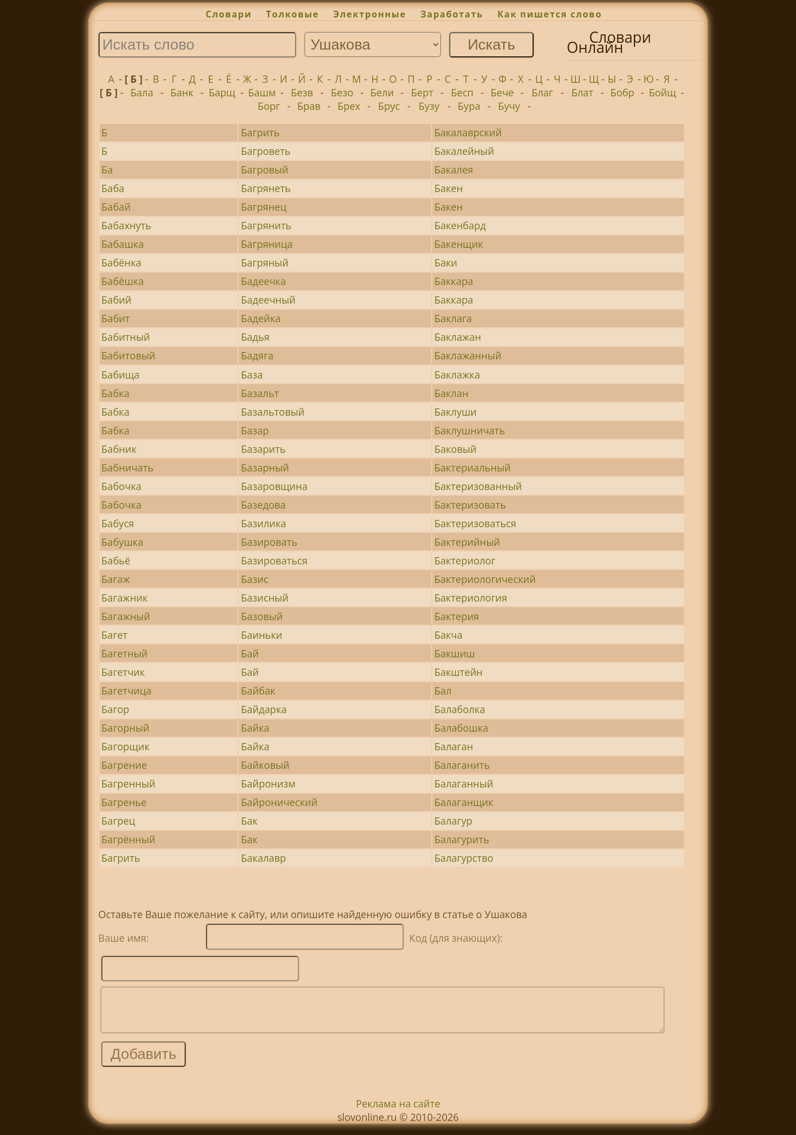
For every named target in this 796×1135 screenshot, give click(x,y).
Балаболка (459, 709)
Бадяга (257, 355)
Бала (142, 92)
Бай (250, 653)
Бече (502, 92)
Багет (114, 635)
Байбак (258, 690)
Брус (389, 106)
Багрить (260, 132)
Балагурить (461, 839)
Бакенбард (460, 225)
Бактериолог (464, 560)
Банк (182, 92)
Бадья (255, 337)
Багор (115, 709)
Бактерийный (467, 542)
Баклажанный (467, 355)
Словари (228, 14)
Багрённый (128, 839)
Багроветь (265, 151)
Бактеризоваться (475, 523)
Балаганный (463, 783)
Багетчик (123, 672)
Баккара (453, 281)
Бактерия (456, 616)
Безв (302, 92)
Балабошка (461, 728)
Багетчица (126, 690)
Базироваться (274, 560)
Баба (112, 188)
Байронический (279, 802)
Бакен (448, 188)
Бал (442, 690)
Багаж (115, 579)
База (252, 374)
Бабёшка (122, 281)
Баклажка (457, 374)
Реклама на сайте (398, 1112)
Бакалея (453, 169)
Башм (262, 92)
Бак (249, 820)
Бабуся (117, 523)
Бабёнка (121, 262)
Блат (582, 92)
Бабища (120, 374)
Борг (269, 106)
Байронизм (268, 783)
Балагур (453, 820)
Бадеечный (268, 299)
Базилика (263, 523)
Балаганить (462, 765)
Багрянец (264, 206)
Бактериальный (472, 467)
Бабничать (127, 467)
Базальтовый (273, 412)
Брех (348, 106)
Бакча (448, 635)
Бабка (115, 393)
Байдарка (264, 709)
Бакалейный (464, 151)
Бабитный (125, 337)
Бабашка (122, 244)
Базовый (262, 616)
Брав (308, 106)
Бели (382, 92)
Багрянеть (265, 188)
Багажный (125, 616)
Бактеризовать (470, 504)
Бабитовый (128, 355)
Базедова (263, 504)
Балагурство (463, 858)
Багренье (123, 802)
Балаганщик (463, 802)
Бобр (622, 92)
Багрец (118, 820)
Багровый (264, 169)
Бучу (509, 106)
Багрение (124, 765)
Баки (445, 262)
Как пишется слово (550, 14)
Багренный (128, 783)
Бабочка (121, 486)
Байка (255, 728)
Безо (342, 92)
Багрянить (266, 225)
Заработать (452, 14)
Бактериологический (484, 579)
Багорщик (125, 746)
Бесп (462, 92)
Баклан (451, 393)
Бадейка (261, 318)
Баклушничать (469, 430)
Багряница (267, 244)
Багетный (124, 653)
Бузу (429, 106)
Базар (255, 430)
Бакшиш (454, 653)
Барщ (222, 92)
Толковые (292, 14)
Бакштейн (458, 672)
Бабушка (122, 542)
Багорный (125, 728)
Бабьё (115, 560)
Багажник (124, 597)
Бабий (116, 299)
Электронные (369, 14)
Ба (107, 169)
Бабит (115, 318)
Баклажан (457, 337)
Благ (542, 92)
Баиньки (262, 635)
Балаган (453, 746)
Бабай (116, 206)
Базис (255, 579)
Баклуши (455, 412)
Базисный (265, 597)
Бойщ (662, 92)
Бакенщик (458, 244)
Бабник (118, 449)
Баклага (453, 318)
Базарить (263, 449)
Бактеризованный (478, 486)
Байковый (265, 765)
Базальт (260, 393)
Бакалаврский (468, 132)
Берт (422, 92)
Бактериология (470, 597)
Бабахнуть (126, 225)
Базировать (269, 542)
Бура (469, 106)
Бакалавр (263, 858)
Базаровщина (274, 486)
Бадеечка (263, 281)
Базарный (265, 467)
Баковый (455, 449)
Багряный (264, 262)
